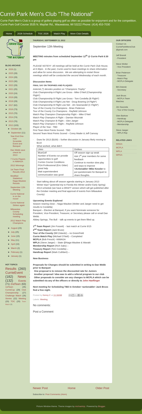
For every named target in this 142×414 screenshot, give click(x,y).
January (15, 256)
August (14, 228)
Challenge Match (13, 295)
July (13, 232)
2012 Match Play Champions (18, 221)
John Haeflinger (91, 280)
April (13, 244)
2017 (11, 105)
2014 (11, 117)
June (13, 236)
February (15, 252)
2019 (11, 97)
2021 (11, 89)
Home (9, 33)
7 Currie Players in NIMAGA (18, 160)
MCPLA (119, 147)
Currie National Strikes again (18, 204)
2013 (11, 121)
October (15, 129)
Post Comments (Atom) (56, 394)
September (16, 133)
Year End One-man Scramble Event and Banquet (17, 141)
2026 (11, 69)
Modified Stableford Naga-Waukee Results (18, 179)
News (22, 276)
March (14, 248)
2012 (11, 125)
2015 (11, 113)
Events (22, 280)
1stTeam (9, 287)
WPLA (119, 151)
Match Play (59, 33)
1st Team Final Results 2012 (18, 170)
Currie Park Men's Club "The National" (46, 14)
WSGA (119, 144)
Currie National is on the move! (17, 196)
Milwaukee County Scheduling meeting (17, 213)
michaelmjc (80, 406)
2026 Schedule (25, 33)
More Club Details (79, 33)
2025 (11, 73)
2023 (11, 81)
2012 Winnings (17, 165)
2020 (11, 93)
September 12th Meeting (18, 188)
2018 (11, 101)
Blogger (101, 406)
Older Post (102, 388)
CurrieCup (10, 290)
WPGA (119, 155)
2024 (11, 77)
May (13, 240)
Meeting (43, 299)
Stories (8, 298)
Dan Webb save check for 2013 (18, 152)
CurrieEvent (14, 273)
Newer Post (40, 388)
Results (10, 269)
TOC (13, 301)
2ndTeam (16, 284)
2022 (11, 85)
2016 (11, 109)
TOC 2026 (43, 33)
